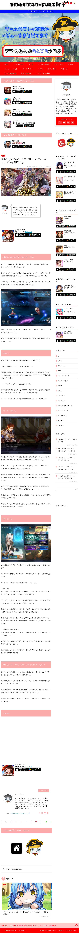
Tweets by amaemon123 (13, 869)
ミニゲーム (61, 366)
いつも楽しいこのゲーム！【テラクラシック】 (66, 459)
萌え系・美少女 (44, 64)
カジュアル (52, 69)
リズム (60, 361)
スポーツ (64, 69)
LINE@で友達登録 (43, 73)
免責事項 (21, 930)
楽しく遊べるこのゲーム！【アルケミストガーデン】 (66, 450)
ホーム (6, 64)
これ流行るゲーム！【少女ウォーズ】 (67, 441)
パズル (40, 69)
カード (60, 356)
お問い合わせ (26, 73)
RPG (31, 64)
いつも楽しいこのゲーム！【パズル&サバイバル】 (66, 468)
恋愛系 (70, 64)
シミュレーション (11, 69)
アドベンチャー (10, 73)
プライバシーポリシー (10, 930)
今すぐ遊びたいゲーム (65, 405)
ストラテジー (28, 69)
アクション (59, 64)
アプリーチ (28, 232)
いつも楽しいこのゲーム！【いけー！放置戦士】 (66, 477)
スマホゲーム (19, 64)
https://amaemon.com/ (20, 813)
